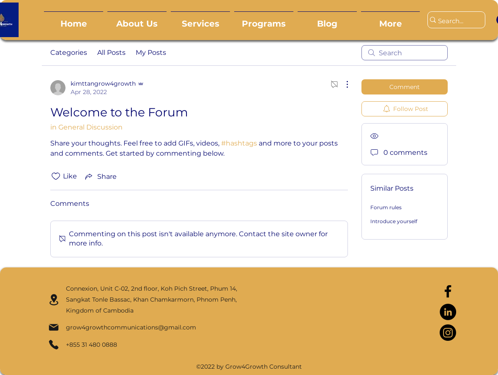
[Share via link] (100, 176)
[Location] (54, 300)
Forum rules (386, 207)
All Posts (111, 53)
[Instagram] (448, 332)
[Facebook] (448, 291)
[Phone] (53, 344)
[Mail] (53, 327)
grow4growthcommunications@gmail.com (131, 327)
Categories (68, 53)
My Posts (151, 53)
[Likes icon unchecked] (55, 176)
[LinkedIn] (448, 312)
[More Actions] (343, 84)
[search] (404, 52)
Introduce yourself (393, 221)
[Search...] (452, 21)
